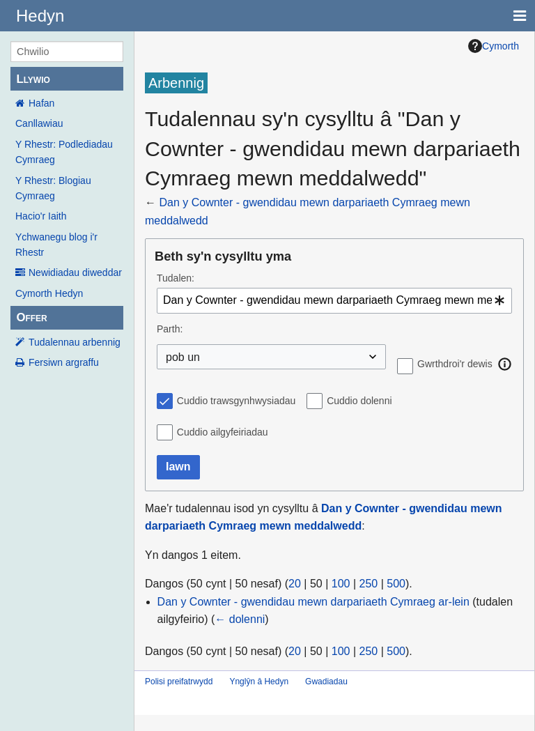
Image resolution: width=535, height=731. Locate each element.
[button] (505, 364)
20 (294, 584)
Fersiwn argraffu (64, 362)
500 (396, 584)
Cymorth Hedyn (49, 293)
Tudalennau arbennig (75, 342)
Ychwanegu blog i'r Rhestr (56, 244)
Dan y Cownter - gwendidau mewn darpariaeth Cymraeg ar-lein (313, 602)
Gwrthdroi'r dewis (455, 363)
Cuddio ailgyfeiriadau (222, 432)
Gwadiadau (326, 681)
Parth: (170, 328)
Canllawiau (39, 123)
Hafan (41, 103)
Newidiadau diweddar (75, 272)
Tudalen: (175, 278)
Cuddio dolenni (359, 400)
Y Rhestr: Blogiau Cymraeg (53, 188)
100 (341, 584)
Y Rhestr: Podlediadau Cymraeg (64, 152)
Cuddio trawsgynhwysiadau (236, 400)
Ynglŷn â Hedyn (258, 681)
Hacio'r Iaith (40, 216)
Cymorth (493, 46)
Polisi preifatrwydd (178, 681)
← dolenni (240, 619)
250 (368, 584)
